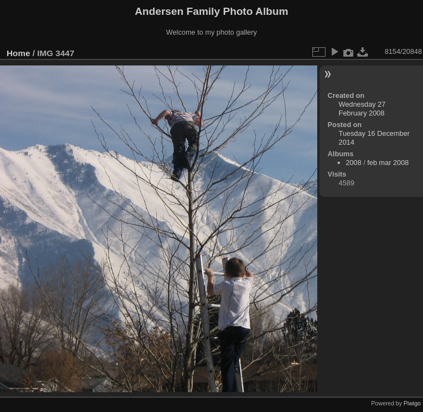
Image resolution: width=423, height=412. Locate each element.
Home (18, 53)
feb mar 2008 (388, 162)
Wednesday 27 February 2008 (362, 108)
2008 (353, 162)
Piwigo (412, 403)
